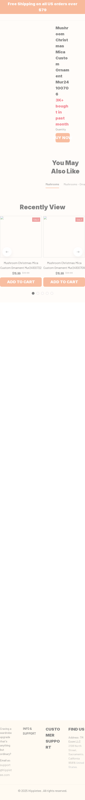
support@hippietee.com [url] (6, 770)
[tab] (33, 221)
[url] (5, 760)
